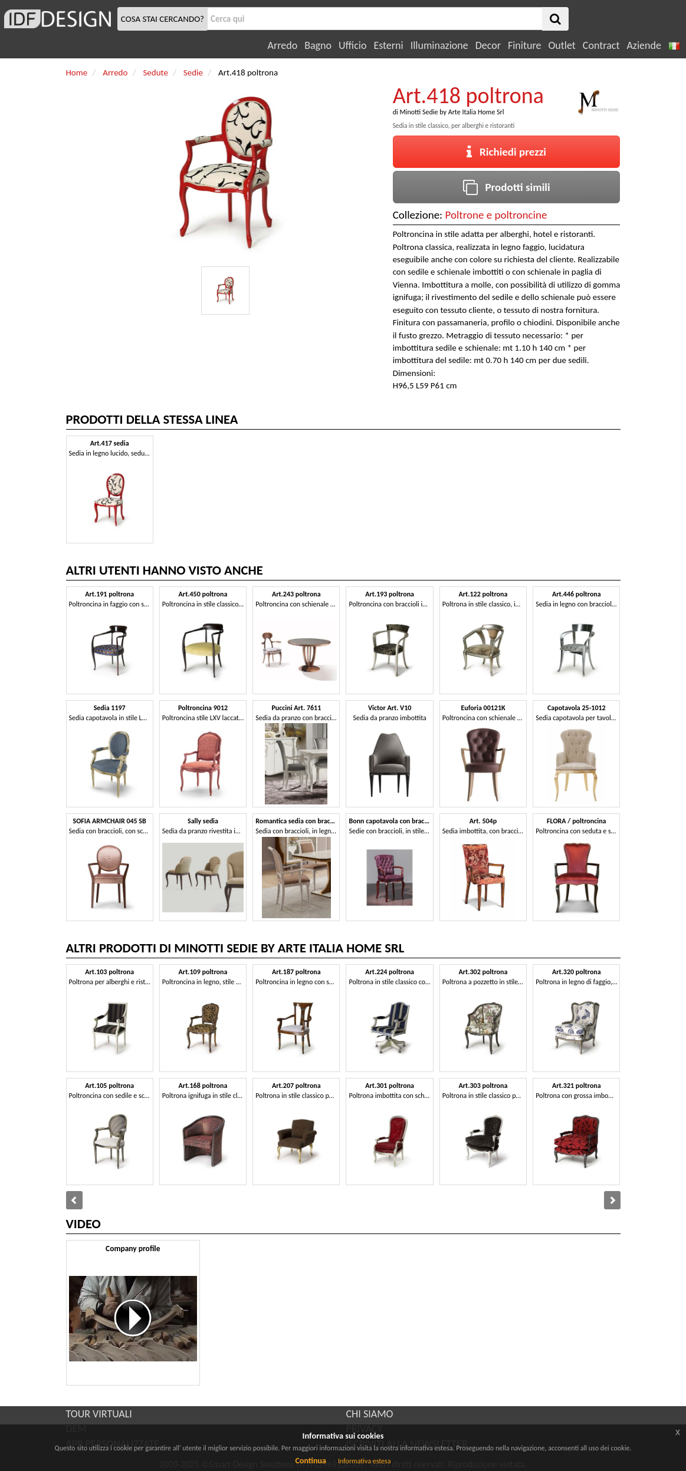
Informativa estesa (364, 1461)
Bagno (317, 45)
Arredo (283, 45)
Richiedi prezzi (506, 152)
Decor (488, 45)
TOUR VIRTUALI (99, 1413)
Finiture (524, 45)
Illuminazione (439, 45)
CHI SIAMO (369, 1413)
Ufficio (352, 45)
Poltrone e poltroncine (496, 215)
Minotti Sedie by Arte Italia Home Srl (451, 112)
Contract (601, 45)
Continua (310, 1461)
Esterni (388, 45)
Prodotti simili (506, 187)
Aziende (643, 45)
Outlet (561, 45)
